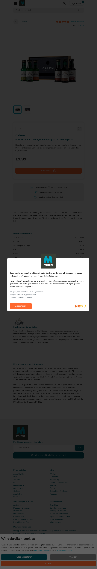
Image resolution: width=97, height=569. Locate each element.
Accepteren (20, 306)
